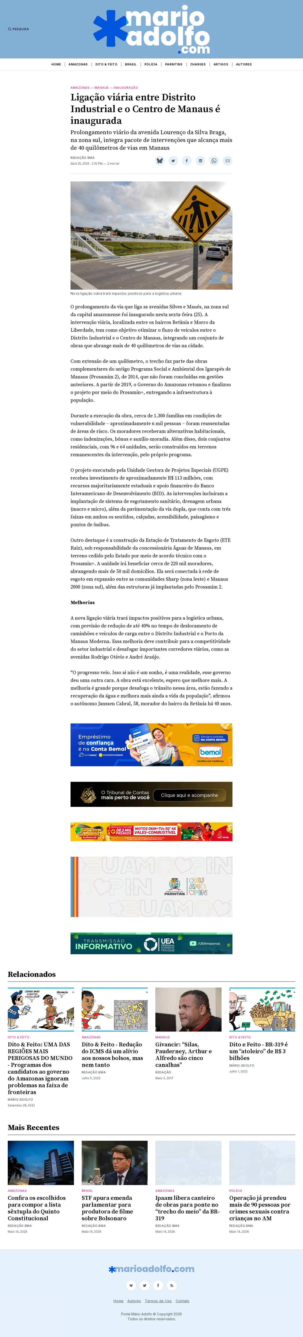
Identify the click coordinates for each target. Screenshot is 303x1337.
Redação (163, 1072)
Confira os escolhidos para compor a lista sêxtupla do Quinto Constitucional (37, 1208)
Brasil (130, 64)
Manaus (102, 87)
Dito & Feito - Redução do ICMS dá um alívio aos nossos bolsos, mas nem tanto (112, 1055)
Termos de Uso (158, 1301)
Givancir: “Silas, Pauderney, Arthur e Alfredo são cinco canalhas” (183, 1055)
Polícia (151, 64)
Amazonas (78, 64)
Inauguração (126, 87)
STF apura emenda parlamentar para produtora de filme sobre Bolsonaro (107, 1208)
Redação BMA (83, 158)
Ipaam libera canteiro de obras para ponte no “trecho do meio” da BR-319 (187, 1208)
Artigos (221, 64)
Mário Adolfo (20, 1099)
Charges (198, 64)
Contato (183, 1301)
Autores (244, 64)
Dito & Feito (106, 64)
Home (56, 64)
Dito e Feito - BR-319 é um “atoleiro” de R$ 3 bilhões (258, 1051)
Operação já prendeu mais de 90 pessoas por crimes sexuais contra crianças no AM (260, 1208)
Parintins (173, 64)
